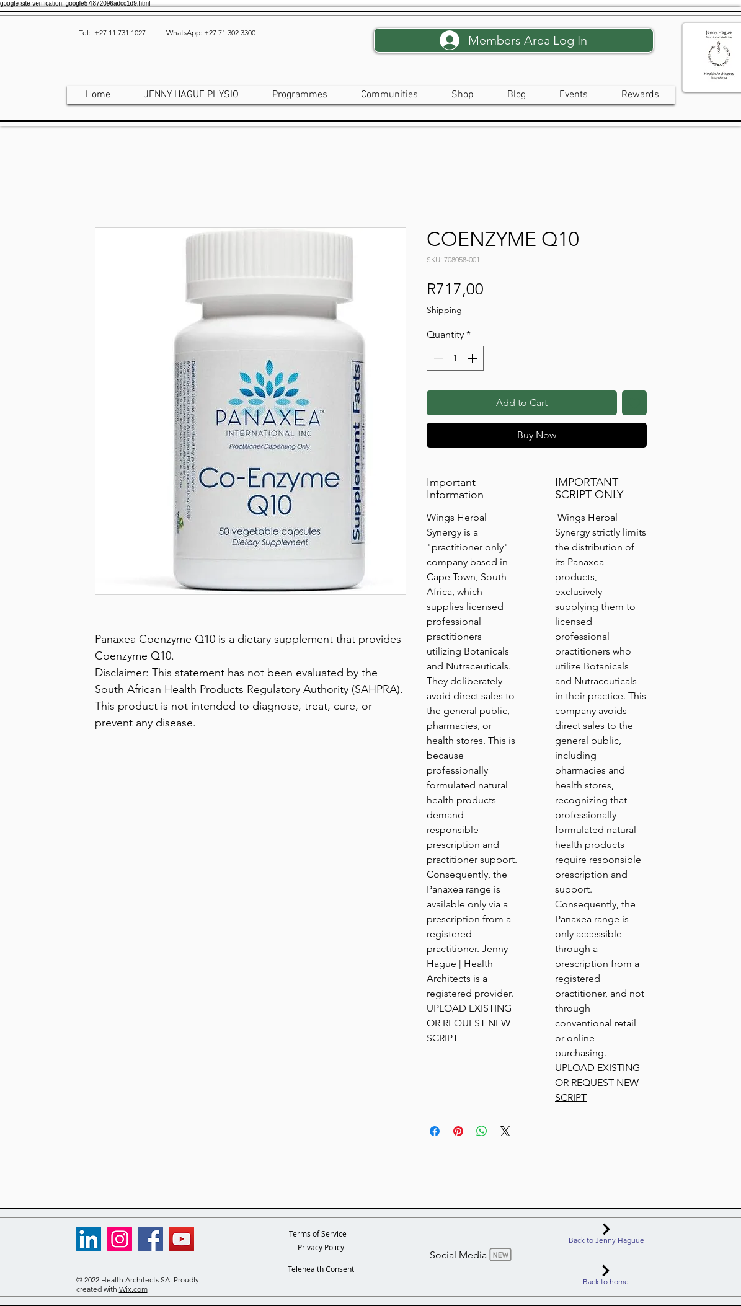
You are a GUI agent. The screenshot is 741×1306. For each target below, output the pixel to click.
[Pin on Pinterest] (458, 1131)
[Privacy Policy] (321, 1247)
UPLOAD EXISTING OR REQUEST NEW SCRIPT (597, 1082)
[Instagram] (119, 1239)
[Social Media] (472, 1254)
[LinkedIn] (88, 1239)
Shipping (444, 309)
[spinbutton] (455, 358)
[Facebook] (150, 1239)
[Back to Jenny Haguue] (606, 1233)
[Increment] (473, 358)
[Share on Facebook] (434, 1131)
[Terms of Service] (318, 1233)
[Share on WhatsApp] (481, 1131)
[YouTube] (181, 1239)
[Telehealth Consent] (321, 1269)
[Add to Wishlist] (634, 402)
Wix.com (133, 1289)
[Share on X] (505, 1131)
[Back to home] (606, 1275)
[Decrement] (437, 358)
